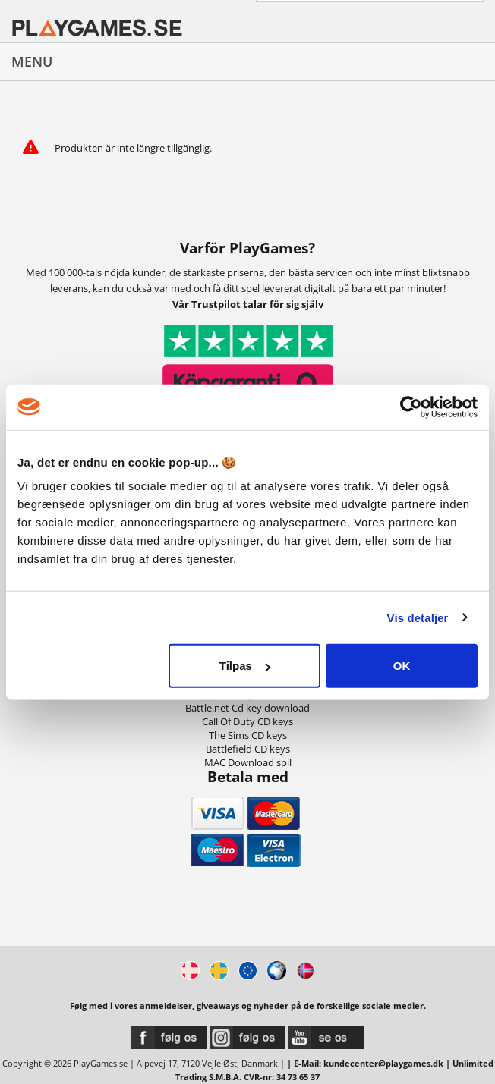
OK (402, 665)
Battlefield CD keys (248, 749)
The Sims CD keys (248, 735)
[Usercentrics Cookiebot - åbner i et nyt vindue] (411, 406)
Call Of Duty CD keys (247, 721)
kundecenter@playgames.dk (383, 1063)
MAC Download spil (248, 762)
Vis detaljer (418, 617)
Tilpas (244, 665)
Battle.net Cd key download (247, 708)
